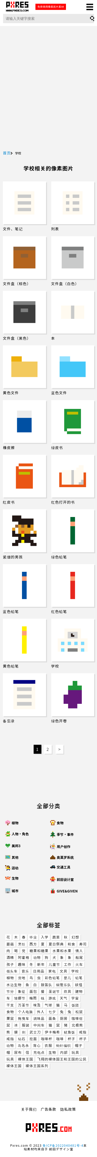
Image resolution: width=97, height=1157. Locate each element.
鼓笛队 (46, 984)
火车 (79, 964)
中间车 (39, 1025)
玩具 (75, 1052)
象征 (21, 991)
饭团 (75, 1005)
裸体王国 (25, 1059)
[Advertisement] (48, 100)
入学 (44, 937)
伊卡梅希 (52, 1032)
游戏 (52, 998)
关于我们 (29, 1109)
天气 (63, 998)
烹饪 (22, 944)
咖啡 (60, 1038)
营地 (22, 977)
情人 (79, 950)
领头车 (12, 971)
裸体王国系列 (37, 1065)
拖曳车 (23, 1018)
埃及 (37, 1005)
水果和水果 (62, 950)
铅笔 (79, 977)
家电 (52, 971)
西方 (33, 944)
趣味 (22, 964)
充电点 (39, 1052)
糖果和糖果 (39, 950)
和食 (71, 944)
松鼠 (79, 1011)
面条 (52, 1018)
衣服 (48, 1045)
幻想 (75, 937)
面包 (33, 991)
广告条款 (48, 1109)
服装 (25, 1025)
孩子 (10, 964)
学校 (75, 971)
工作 (67, 964)
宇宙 (75, 998)
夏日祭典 (56, 944)
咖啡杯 (46, 1038)
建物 (79, 991)
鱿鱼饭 (69, 1032)
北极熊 (77, 1025)
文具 (63, 971)
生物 (52, 1052)
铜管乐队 (63, 984)
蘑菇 (10, 944)
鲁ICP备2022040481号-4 (63, 1145)
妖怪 (79, 984)
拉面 (33, 1038)
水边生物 (14, 984)
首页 (7, 152)
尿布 (18, 1052)
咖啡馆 (77, 1018)
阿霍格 (23, 957)
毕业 (33, 937)
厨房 (64, 1018)
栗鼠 (10, 1018)
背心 (37, 1045)
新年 (41, 964)
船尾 (79, 957)
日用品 (38, 971)
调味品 (39, 1018)
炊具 (67, 991)
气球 (48, 1005)
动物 (37, 957)
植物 (10, 977)
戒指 (83, 1032)
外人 (40, 1011)
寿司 (83, 944)
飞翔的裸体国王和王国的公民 (61, 1059)
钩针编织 (63, 1045)
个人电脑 (25, 1011)
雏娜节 (20, 998)
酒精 (10, 957)
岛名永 (23, 1045)
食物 (10, 1011)
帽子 (79, 1045)
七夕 (52, 1011)
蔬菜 (56, 937)
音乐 (25, 971)
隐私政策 (68, 1109)
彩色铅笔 (52, 977)
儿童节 (54, 964)
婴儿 (67, 977)
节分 (10, 991)
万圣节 (23, 1005)
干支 (10, 1005)
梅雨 (33, 998)
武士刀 (35, 1032)
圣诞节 (54, 991)
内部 (64, 1052)
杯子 (71, 1038)
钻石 (22, 1038)
